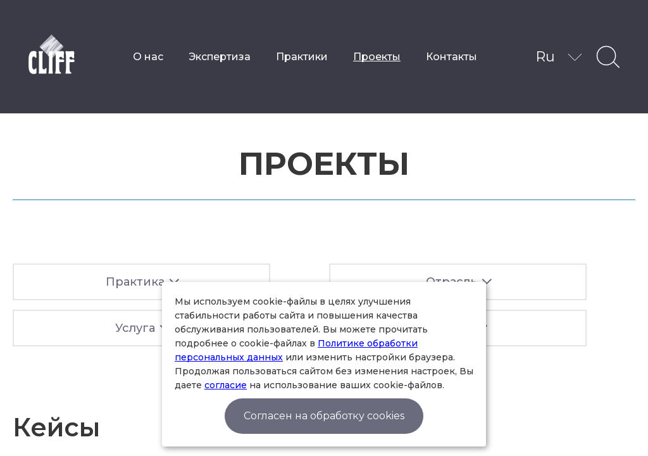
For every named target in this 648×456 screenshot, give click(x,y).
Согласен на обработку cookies (324, 416)
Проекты (377, 57)
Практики (302, 57)
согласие (225, 385)
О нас (148, 57)
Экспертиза (220, 57)
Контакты (451, 57)
